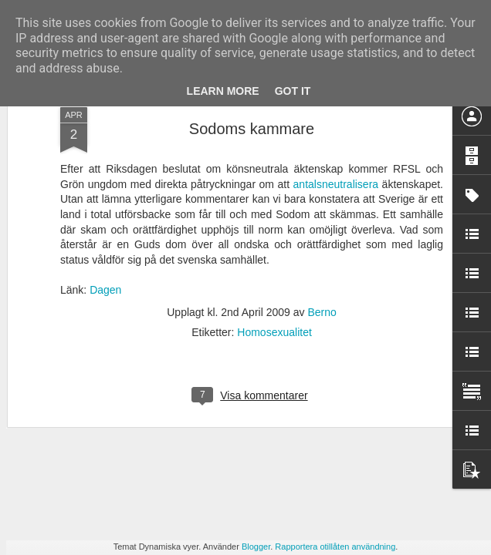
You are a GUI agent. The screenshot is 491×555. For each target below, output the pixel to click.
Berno (321, 187)
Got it (293, 91)
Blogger (256, 546)
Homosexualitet (274, 207)
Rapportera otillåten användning (335, 546)
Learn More (223, 91)
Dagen (105, 166)
